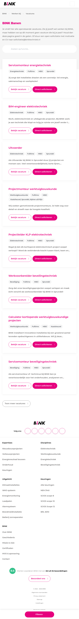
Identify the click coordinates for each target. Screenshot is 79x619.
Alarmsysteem (9, 505)
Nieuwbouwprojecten (12, 448)
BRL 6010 (45, 511)
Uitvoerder (15, 147)
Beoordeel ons (38, 578)
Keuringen (7, 469)
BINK (4, 14)
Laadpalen (7, 500)
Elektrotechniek (48, 448)
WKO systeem (8, 489)
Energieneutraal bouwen (13, 458)
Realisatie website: (39, 609)
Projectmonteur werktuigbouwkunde (32, 188)
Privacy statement (39, 595)
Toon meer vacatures (15, 403)
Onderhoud (7, 464)
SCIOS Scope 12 (48, 505)
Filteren (39, 614)
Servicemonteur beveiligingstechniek (32, 361)
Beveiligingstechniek (50, 464)
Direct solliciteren (43, 89)
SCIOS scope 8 (47, 495)
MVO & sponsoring (10, 553)
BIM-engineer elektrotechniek (27, 106)
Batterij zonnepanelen (12, 516)
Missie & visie (8, 542)
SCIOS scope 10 (48, 500)
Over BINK (7, 531)
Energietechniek (48, 458)
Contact (6, 558)
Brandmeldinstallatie (12, 511)
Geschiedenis (8, 536)
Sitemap (39, 599)
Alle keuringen (47, 484)
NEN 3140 (45, 489)
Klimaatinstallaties (10, 484)
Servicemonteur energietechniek (29, 65)
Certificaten (7, 547)
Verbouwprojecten (11, 453)
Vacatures (30, 14)
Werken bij (16, 14)
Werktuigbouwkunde (51, 453)
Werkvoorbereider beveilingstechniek (32, 275)
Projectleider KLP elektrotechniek (30, 234)
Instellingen (39, 602)
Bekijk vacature (18, 89)
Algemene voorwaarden (39, 592)
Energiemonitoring (11, 495)
